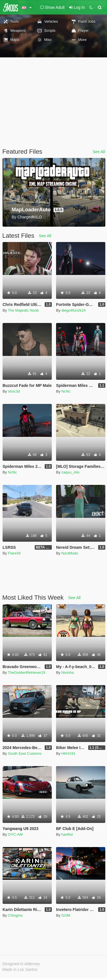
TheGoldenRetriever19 (27, 672)
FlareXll (14, 553)
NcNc (66, 391)
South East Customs (25, 753)
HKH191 (68, 753)
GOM (65, 915)
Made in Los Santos (20, 969)
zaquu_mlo (70, 472)
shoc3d (14, 391)
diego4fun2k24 (73, 310)
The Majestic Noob (23, 310)
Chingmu (15, 915)
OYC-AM (15, 834)
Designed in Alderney (21, 964)
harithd (67, 834)
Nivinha (67, 672)
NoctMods (69, 553)
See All (98, 151)
